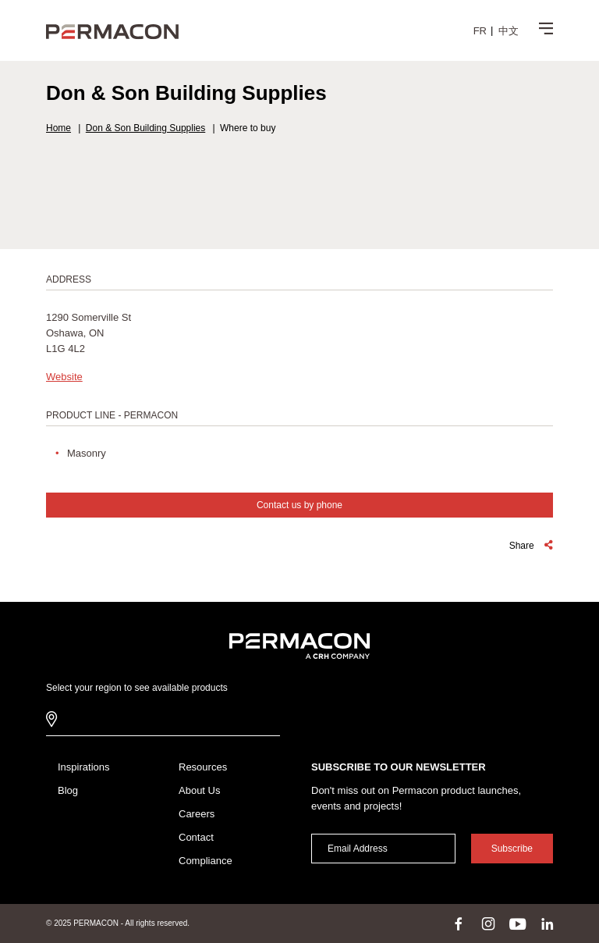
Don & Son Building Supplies (145, 128)
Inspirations (83, 767)
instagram (488, 923)
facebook (458, 923)
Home (58, 128)
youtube (517, 923)
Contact (196, 837)
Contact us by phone (299, 505)
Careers (196, 814)
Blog (68, 790)
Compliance (205, 860)
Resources (203, 767)
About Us (199, 790)
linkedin (547, 923)
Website (64, 377)
